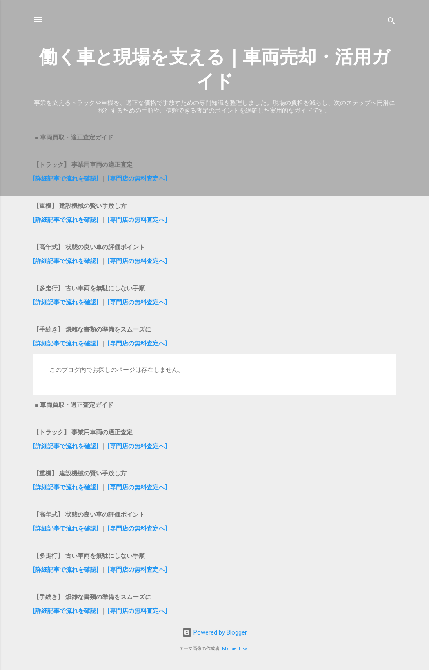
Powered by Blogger (214, 632)
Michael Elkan (236, 648)
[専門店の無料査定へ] (137, 178)
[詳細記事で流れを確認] (66, 178)
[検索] (391, 22)
